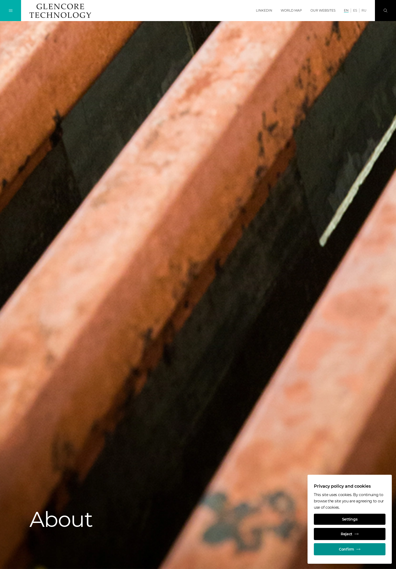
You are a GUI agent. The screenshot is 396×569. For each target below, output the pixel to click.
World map (291, 10)
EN (346, 10)
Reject (350, 534)
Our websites (322, 10)
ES (355, 10)
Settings (350, 519)
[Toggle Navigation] (10, 10)
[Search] (385, 10)
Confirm (349, 549)
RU (364, 10)
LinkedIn (264, 10)
